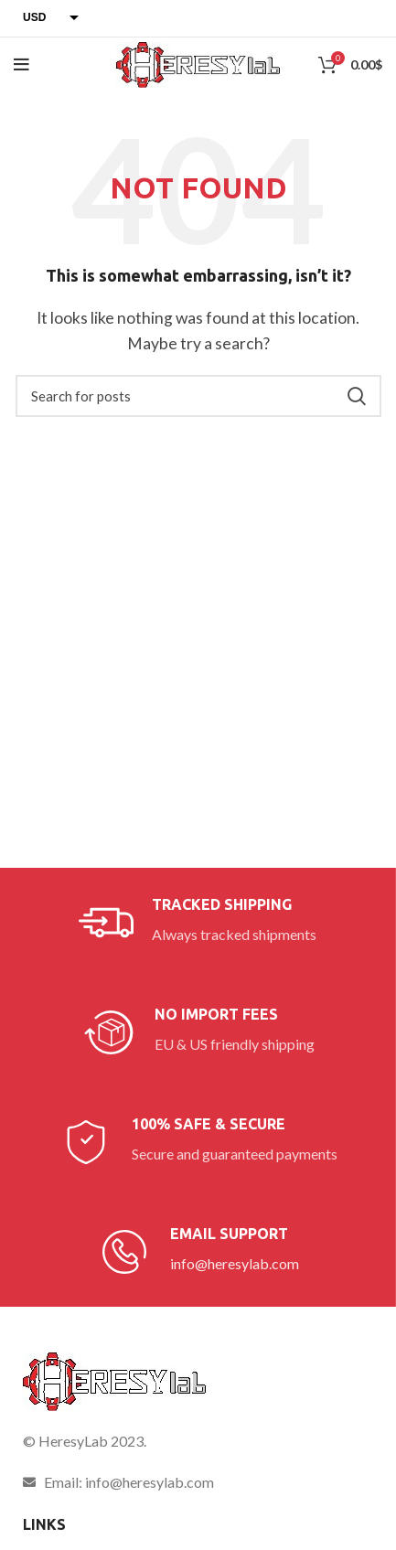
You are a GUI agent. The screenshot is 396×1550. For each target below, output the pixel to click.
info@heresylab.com (234, 1263)
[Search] (198, 396)
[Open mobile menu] (21, 65)
